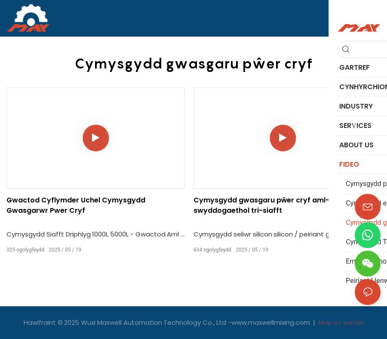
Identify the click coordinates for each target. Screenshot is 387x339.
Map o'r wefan (340, 322)
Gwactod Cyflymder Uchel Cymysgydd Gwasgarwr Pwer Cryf (75, 205)
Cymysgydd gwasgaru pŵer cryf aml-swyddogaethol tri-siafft (261, 205)
